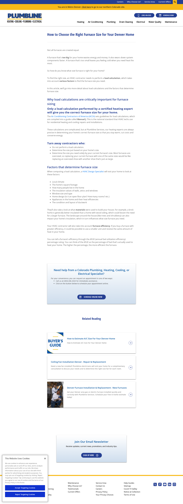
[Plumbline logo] (24, 18)
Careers (120, 2)
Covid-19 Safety (130, 489)
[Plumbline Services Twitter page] (155, 485)
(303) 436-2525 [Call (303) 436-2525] (144, 15)
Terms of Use (129, 495)
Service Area (150, 2)
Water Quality (155, 22)
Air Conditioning (95, 22)
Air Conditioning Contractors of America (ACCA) (73, 116)
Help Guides (129, 483)
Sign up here (90, 455)
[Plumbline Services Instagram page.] (174, 485)
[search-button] (175, 2)
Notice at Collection (132, 492)
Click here (86, 7)
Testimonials (73, 489)
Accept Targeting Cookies (25, 488)
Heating (80, 22)
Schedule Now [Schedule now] (166, 15)
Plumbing (111, 22)
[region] (25, 478)
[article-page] (131, 343)
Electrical (141, 22)
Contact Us (100, 486)
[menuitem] (120, 2)
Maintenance (171, 22)
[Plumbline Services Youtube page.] (164, 485)
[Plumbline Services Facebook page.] (160, 485)
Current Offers (165, 2)
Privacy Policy (101, 492)
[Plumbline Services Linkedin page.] (169, 485)
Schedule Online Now (90, 297)
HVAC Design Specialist (93, 171)
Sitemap (127, 486)
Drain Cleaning (126, 22)
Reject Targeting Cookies (25, 494)
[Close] (45, 458)
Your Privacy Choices (104, 495)
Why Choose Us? (134, 2)
